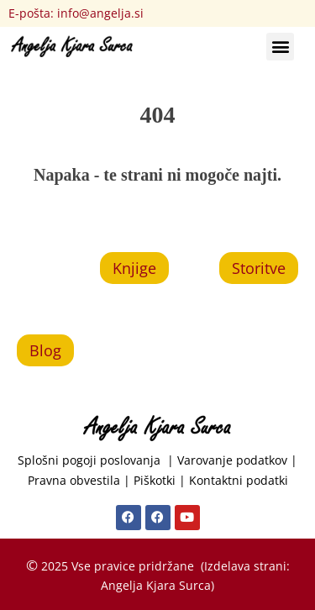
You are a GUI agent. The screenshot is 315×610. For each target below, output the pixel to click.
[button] (280, 46)
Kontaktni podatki (238, 480)
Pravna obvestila (74, 480)
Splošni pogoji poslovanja (92, 460)
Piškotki (155, 480)
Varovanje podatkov (232, 460)
